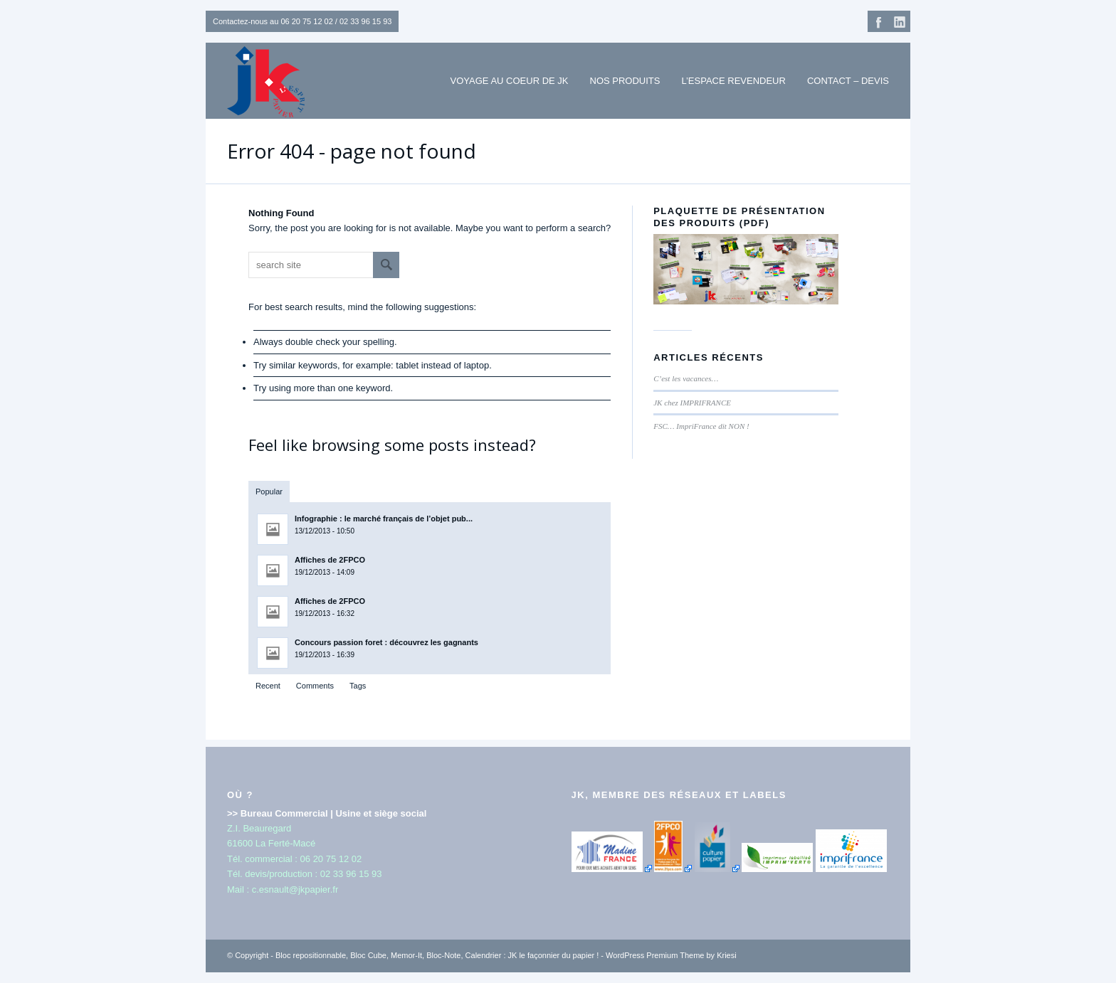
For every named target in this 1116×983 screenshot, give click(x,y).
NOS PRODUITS (625, 80)
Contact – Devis (848, 80)
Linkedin (899, 21)
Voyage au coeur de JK (510, 80)
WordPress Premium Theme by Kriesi (671, 955)
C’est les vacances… (685, 378)
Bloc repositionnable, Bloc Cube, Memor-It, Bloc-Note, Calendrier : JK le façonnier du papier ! (437, 955)
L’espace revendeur (733, 80)
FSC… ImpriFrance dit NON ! (701, 426)
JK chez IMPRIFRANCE (692, 402)
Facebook (878, 21)
